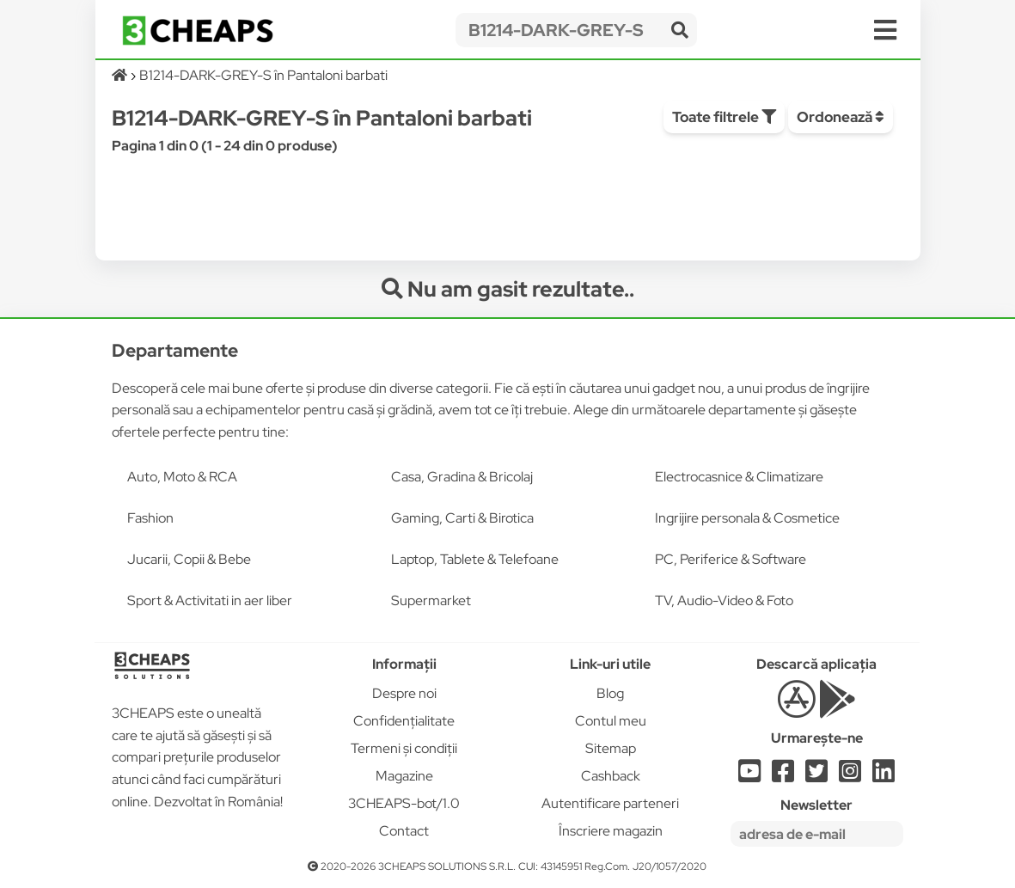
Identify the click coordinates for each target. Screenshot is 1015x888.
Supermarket (431, 600)
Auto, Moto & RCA (182, 477)
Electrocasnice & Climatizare (739, 477)
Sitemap (610, 748)
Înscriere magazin (611, 831)
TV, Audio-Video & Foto (724, 600)
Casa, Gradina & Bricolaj (462, 477)
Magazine (404, 776)
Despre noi (404, 693)
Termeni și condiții (404, 748)
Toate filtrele (724, 116)
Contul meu (610, 721)
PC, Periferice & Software (730, 559)
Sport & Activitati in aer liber (209, 600)
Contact (404, 831)
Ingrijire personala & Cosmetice (747, 518)
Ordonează (840, 116)
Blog (610, 693)
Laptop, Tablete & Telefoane (475, 559)
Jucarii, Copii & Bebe (189, 559)
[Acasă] (121, 75)
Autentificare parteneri (610, 803)
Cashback (610, 776)
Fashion (150, 518)
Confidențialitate (404, 721)
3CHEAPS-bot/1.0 (404, 803)
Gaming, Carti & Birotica (462, 518)
